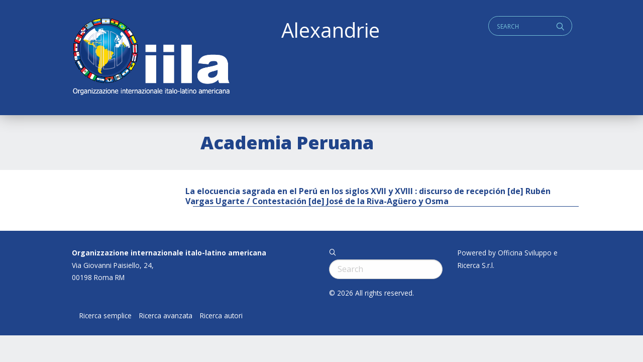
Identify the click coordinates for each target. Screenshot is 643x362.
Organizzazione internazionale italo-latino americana (169, 252)
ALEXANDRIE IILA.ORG (151, 57)
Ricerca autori (221, 315)
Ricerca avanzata (165, 315)
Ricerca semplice (105, 315)
